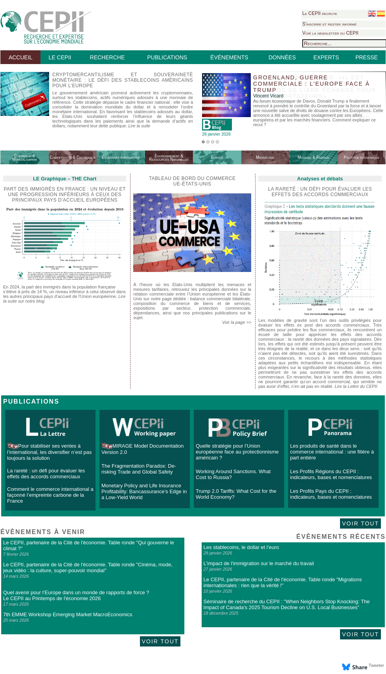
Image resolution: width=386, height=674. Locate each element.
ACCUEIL (21, 57)
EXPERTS (326, 57)
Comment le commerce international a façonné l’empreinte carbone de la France (50, 495)
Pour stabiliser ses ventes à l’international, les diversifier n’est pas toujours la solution (49, 452)
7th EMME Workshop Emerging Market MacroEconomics (67, 614)
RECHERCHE (107, 57)
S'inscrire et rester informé (329, 24)
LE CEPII (60, 57)
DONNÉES (282, 57)
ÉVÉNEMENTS (229, 57)
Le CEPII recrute (319, 13)
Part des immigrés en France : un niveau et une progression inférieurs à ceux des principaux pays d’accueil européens (64, 194)
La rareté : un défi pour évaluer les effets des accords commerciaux (46, 473)
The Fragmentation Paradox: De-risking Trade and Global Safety (138, 469)
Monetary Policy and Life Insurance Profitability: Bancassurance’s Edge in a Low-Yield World (144, 491)
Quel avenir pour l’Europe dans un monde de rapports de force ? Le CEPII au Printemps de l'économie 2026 (76, 595)
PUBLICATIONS (167, 57)
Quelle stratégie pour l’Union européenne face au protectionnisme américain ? (237, 452)
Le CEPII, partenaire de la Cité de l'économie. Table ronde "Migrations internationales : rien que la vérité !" (283, 582)
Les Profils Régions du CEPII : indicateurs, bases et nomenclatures (331, 474)
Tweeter (376, 665)
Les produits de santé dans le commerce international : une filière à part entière (332, 452)
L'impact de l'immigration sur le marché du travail (259, 563)
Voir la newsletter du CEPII (330, 33)
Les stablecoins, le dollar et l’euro (241, 547)
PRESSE (366, 57)
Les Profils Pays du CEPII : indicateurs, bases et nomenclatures (331, 494)
